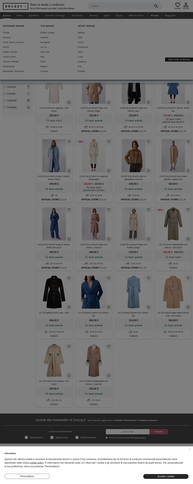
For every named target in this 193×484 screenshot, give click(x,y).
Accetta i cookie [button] (165, 476)
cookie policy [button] (36, 463)
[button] (190, 449)
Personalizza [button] (27, 476)
